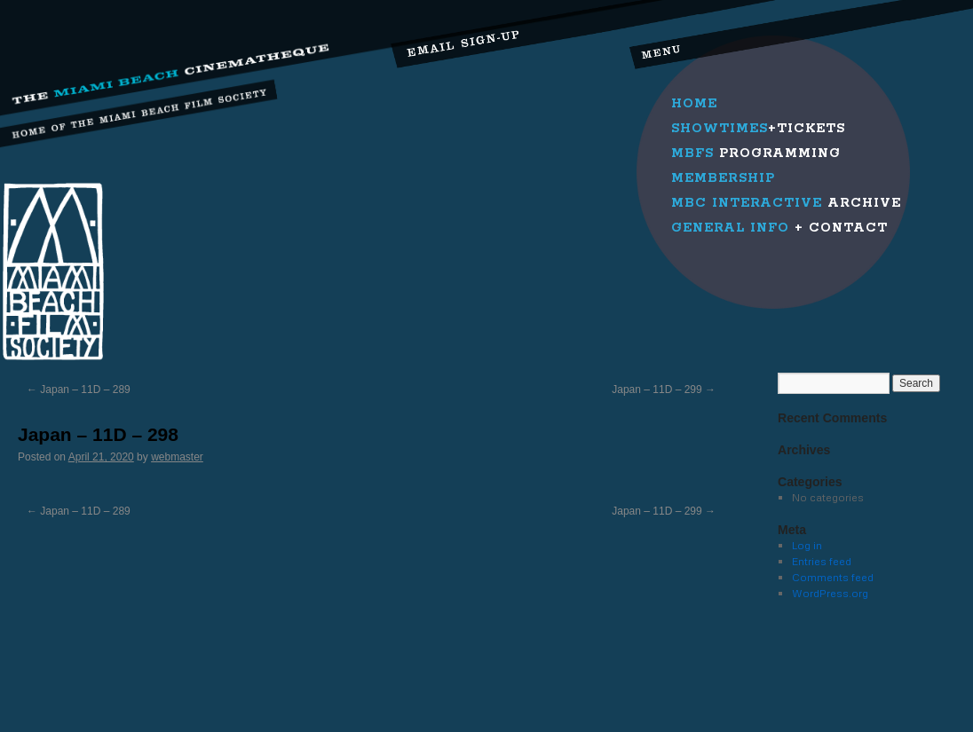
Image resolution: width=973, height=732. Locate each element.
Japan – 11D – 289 (79, 389)
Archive (786, 203)
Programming (756, 153)
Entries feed (821, 561)
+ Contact (779, 228)
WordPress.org (830, 593)
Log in (807, 545)
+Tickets (758, 129)
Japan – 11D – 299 (664, 389)
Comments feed (833, 577)
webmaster (177, 457)
